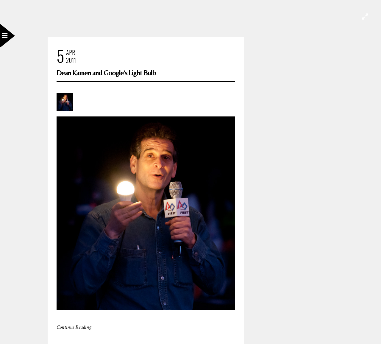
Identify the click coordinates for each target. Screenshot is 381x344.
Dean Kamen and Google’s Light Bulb (106, 73)
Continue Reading (74, 327)
